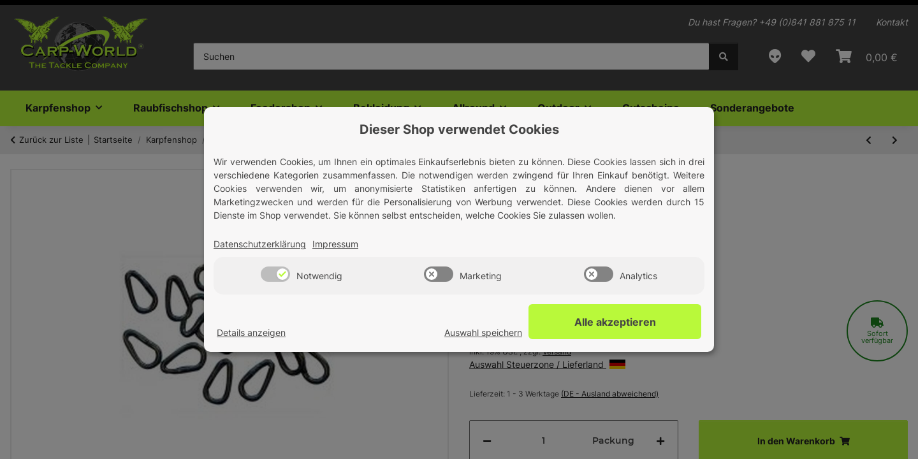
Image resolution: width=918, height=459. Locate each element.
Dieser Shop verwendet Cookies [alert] (459, 129)
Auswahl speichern (528, 333)
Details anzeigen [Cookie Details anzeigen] (251, 333)
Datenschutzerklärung (260, 244)
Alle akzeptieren (637, 322)
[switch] (275, 274)
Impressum (335, 244)
